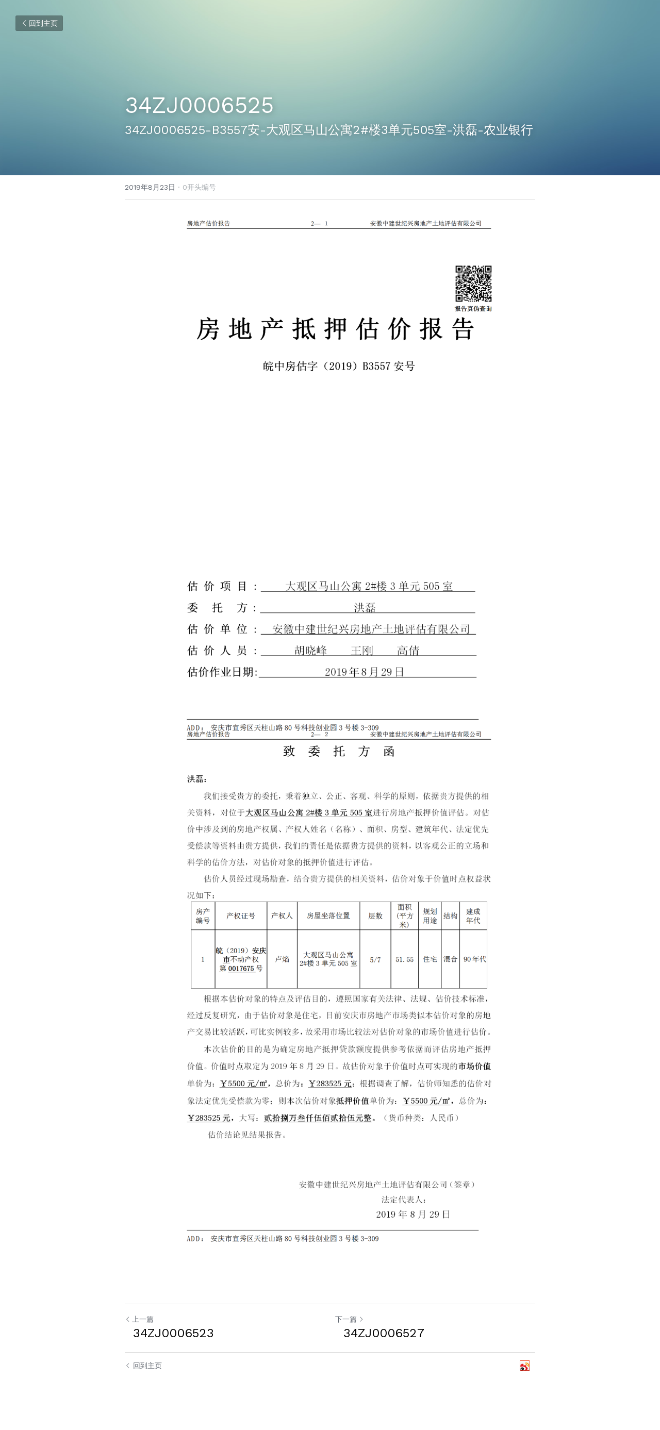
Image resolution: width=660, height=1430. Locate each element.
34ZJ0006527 (379, 1333)
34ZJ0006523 (169, 1333)
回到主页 (39, 23)
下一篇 (349, 1319)
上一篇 (139, 1319)
